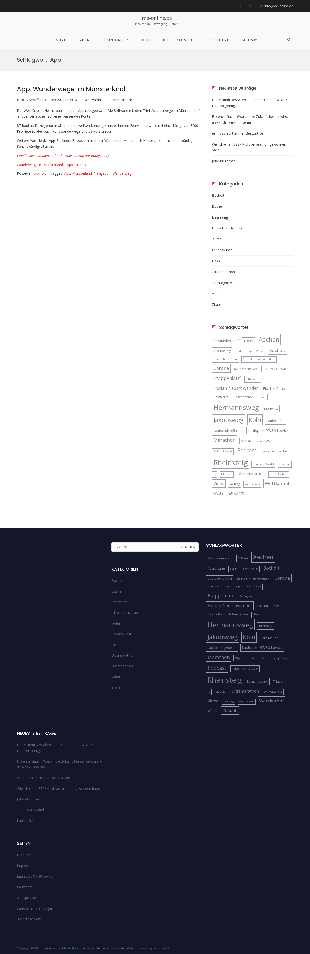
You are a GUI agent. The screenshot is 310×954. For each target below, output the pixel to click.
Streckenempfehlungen (35, 908)
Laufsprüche (26, 820)
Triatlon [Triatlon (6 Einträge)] (284, 464)
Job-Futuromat (223, 161)
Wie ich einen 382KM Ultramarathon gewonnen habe (249, 147)
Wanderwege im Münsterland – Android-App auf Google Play (63, 155)
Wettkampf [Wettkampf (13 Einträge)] (277, 483)
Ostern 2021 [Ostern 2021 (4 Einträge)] (264, 440)
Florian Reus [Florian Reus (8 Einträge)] (274, 388)
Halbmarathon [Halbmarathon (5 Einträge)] (243, 397)
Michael (97, 100)
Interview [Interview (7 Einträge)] (271, 408)
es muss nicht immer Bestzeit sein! (239, 133)
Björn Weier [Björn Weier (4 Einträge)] (256, 351)
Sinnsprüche (26, 897)
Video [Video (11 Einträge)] (218, 483)
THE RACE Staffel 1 (32, 809)
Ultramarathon (223, 271)
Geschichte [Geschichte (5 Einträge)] (220, 397)
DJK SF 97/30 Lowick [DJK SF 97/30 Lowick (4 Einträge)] (275, 369)
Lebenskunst (114, 40)
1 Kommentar (121, 100)
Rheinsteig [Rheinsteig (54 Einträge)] (230, 462)
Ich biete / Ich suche (178, 40)
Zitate (216, 304)
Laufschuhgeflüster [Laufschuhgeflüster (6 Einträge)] (228, 430)
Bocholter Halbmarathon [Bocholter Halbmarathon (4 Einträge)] (259, 359)
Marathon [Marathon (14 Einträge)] (224, 440)
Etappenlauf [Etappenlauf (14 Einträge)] (227, 378)
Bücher (217, 206)
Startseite (60, 40)
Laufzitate (25, 887)
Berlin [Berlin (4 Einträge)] (239, 351)
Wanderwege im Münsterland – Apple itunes (51, 165)
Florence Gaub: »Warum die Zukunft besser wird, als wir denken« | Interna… (250, 119)
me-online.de (157, 18)
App (67, 173)
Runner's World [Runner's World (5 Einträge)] (263, 464)
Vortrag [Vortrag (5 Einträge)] (234, 484)
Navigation (102, 173)
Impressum (249, 40)
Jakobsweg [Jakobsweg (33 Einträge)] (228, 420)
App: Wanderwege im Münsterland (71, 89)
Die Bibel (24, 855)
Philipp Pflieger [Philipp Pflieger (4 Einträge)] (222, 451)
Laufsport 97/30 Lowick (35, 876)
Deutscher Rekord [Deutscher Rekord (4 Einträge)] (246, 369)
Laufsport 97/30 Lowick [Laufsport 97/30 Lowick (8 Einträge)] (268, 430)
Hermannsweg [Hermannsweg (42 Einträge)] (236, 407)
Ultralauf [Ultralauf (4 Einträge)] (226, 474)
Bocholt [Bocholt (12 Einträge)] (277, 350)
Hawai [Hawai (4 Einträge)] (262, 397)
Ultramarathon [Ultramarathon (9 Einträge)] (251, 473)
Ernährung (220, 217)
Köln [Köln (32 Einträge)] (255, 420)
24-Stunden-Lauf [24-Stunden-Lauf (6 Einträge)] (226, 340)
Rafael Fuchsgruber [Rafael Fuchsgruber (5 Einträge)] (275, 451)
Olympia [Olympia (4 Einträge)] (246, 440)
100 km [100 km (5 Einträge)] (249, 341)
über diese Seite (219, 40)
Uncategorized (223, 282)
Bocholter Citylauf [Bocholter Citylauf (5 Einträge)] (225, 359)
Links (216, 261)
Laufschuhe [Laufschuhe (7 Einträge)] (275, 420)
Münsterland (82, 173)
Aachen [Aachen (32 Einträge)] (269, 339)
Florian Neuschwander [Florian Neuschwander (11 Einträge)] (235, 388)
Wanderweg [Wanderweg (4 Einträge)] (252, 484)
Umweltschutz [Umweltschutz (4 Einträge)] (279, 474)
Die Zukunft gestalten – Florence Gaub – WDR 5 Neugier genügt (249, 103)
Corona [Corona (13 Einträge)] (221, 368)
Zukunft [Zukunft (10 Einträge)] (236, 493)
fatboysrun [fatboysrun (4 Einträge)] (252, 379)
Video (216, 293)
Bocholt (146, 40)
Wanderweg (122, 173)
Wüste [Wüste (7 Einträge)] (218, 493)
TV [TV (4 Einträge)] (214, 474)
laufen (84, 40)
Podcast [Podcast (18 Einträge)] (246, 450)
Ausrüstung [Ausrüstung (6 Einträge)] (222, 351)
